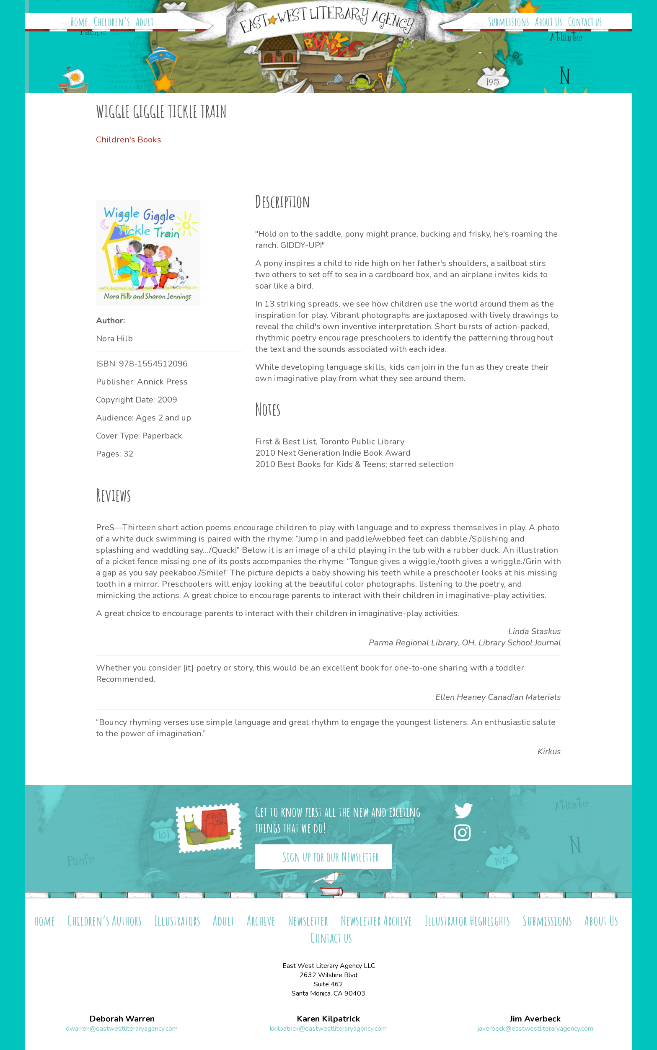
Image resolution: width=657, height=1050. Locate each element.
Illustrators (177, 920)
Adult (144, 22)
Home (79, 22)
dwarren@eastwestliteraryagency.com (122, 1028)
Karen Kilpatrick (328, 1019)
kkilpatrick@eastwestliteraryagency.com (328, 1028)
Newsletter (308, 920)
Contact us (585, 22)
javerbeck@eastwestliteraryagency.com (535, 1028)
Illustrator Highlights (467, 920)
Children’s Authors (104, 920)
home (44, 920)
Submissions (508, 22)
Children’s (112, 22)
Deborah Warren (122, 1019)
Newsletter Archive (376, 920)
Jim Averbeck (535, 1019)
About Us (548, 22)
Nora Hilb (114, 338)
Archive (261, 920)
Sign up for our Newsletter (330, 856)
